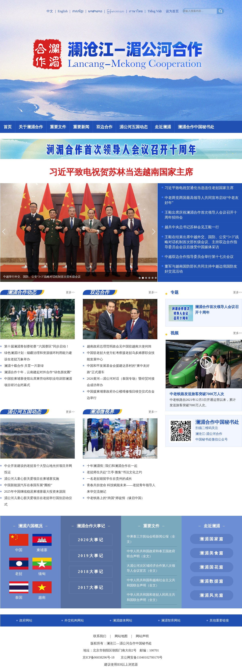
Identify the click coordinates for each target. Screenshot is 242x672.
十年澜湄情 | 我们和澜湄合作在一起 (112, 465)
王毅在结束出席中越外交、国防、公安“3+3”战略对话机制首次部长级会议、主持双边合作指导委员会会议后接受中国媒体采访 (202, 242)
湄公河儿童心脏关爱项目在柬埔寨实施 (31, 478)
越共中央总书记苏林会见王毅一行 (192, 227)
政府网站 (25, 620)
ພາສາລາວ (95, 11)
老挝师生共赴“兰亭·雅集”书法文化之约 (114, 472)
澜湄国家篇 (212, 539)
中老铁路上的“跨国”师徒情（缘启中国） (115, 498)
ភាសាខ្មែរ (77, 11)
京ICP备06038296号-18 (98, 657)
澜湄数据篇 (212, 581)
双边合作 (104, 127)
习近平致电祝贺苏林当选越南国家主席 (121, 172)
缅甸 (42, 567)
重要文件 (58, 127)
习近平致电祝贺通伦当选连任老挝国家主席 (199, 188)
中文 (50, 11)
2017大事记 (91, 587)
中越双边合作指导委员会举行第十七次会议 (199, 257)
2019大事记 (91, 555)
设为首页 (172, 11)
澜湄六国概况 (30, 526)
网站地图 (121, 636)
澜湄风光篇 (212, 595)
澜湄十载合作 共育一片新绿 (24, 365)
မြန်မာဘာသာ (115, 11)
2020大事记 (91, 540)
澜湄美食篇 (212, 553)
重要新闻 (81, 127)
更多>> (70, 292)
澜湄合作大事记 (91, 526)
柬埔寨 (42, 543)
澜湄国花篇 (212, 567)
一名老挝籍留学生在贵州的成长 (109, 478)
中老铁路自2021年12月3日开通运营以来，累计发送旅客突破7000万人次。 (204, 399)
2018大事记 (91, 571)
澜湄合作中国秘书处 (196, 127)
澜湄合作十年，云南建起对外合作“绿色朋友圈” (38, 372)
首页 (8, 127)
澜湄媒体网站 (122, 620)
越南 (42, 590)
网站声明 (142, 636)
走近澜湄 (163, 127)
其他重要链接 (219, 620)
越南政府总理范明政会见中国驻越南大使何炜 (119, 346)
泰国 (18, 590)
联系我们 (100, 636)
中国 (18, 543)
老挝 (18, 567)
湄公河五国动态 (133, 127)
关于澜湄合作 (31, 127)
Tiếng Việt (154, 11)
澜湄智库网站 (171, 620)
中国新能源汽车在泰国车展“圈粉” (28, 485)
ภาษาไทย (136, 11)
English (63, 11)
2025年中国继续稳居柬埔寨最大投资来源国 (34, 491)
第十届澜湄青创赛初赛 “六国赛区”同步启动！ (36, 346)
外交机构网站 (74, 620)
